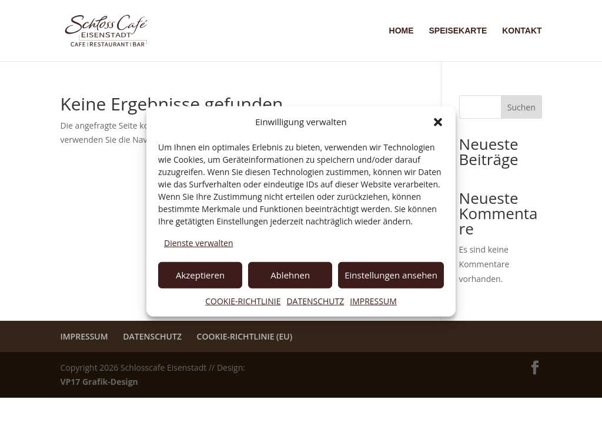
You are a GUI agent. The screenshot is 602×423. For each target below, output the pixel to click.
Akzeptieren (200, 275)
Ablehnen (290, 275)
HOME (401, 30)
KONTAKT (521, 30)
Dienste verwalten (198, 243)
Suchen (521, 107)
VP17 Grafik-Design (99, 381)
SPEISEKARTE (458, 30)
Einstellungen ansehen (391, 275)
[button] (438, 122)
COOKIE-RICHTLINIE (242, 300)
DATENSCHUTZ (315, 300)
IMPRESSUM (373, 300)
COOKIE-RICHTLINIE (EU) (245, 336)
